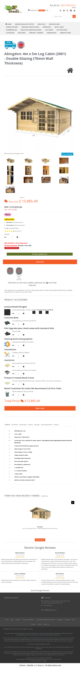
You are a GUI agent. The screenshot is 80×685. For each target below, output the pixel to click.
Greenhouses (51, 33)
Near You (46, 624)
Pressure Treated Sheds (30, 27)
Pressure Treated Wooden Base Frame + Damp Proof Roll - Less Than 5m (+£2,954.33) (36, 381)
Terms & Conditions (28, 619)
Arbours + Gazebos (36, 33)
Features (7, 424)
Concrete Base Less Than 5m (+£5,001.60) (24, 321)
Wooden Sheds (54, 24)
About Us (18, 619)
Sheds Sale (41, 24)
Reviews (56, 424)
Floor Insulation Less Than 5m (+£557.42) (23, 363)
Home (6, 619)
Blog (12, 619)
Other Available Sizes (39, 254)
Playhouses (10, 33)
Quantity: (7, 234)
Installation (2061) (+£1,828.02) (20, 352)
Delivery (30, 424)
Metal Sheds (59, 27)
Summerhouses (11, 30)
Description (14, 424)
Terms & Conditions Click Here (42, 644)
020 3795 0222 (68, 5)
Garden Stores (65, 33)
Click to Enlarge (67, 154)
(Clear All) (44, 496)
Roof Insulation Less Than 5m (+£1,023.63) (24, 370)
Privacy (33, 624)
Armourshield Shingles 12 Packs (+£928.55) (24, 310)
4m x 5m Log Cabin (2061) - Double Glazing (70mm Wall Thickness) (40, 527)
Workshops (47, 27)
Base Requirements (46, 424)
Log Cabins (49, 30)
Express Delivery (12, 27)
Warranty (37, 424)
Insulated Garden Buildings (31, 30)
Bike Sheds (22, 33)
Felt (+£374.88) (16, 331)
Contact (39, 624)
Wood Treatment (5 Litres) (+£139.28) (22, 391)
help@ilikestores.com (50, 610)
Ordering (67, 619)
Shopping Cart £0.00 (38, 10)
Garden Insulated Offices (24, 24)
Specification (23, 424)
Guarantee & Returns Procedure (45, 619)
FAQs (73, 619)
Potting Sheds (62, 30)
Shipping (59, 619)
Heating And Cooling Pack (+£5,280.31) (23, 342)
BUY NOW (40, 262)
